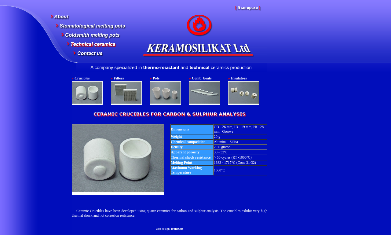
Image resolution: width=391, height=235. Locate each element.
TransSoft (176, 228)
